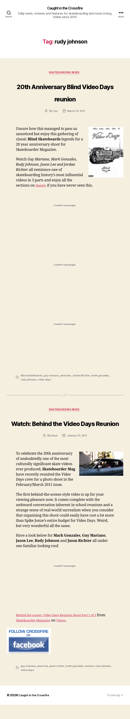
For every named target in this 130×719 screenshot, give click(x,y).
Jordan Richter (82, 376)
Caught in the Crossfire (65, 8)
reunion (90, 680)
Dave (54, 450)
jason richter (57, 680)
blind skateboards (32, 376)
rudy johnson (29, 380)
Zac (54, 112)
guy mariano (52, 376)
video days (44, 380)
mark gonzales (102, 376)
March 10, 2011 (76, 112)
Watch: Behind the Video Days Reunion (65, 430)
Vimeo (76, 635)
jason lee (66, 376)
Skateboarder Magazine (45, 635)
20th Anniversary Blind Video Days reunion (65, 92)
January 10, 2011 (77, 450)
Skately (42, 187)
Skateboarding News (65, 73)
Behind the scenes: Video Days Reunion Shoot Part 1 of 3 (63, 629)
